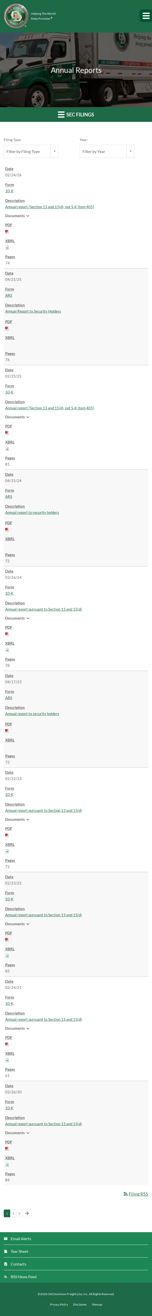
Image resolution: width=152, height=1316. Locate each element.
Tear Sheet (19, 1251)
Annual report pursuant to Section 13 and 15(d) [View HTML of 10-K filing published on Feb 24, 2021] (43, 1019)
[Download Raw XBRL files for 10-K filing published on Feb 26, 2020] (7, 1164)
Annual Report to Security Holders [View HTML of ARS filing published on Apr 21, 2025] (33, 311)
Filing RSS (135, 1194)
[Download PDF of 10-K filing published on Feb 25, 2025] (7, 432)
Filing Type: (12, 140)
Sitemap (97, 1304)
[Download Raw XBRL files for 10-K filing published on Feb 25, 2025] (7, 448)
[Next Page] (26, 1214)
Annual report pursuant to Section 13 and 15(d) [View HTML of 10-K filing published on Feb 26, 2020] (43, 1123)
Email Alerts (21, 1238)
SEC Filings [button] (76, 114)
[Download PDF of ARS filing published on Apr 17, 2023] (7, 730)
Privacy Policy (59, 1304)
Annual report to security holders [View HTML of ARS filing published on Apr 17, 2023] (32, 713)
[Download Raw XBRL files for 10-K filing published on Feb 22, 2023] (7, 850)
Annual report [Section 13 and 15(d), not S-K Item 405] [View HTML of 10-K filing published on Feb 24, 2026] (49, 206)
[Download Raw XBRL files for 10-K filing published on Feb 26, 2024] (7, 649)
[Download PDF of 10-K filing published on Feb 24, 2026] (7, 231)
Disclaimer (80, 1304)
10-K (9, 191)
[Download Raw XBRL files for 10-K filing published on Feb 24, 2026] (7, 247)
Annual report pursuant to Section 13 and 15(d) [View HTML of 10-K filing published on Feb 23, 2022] (43, 915)
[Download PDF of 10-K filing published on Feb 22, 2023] (7, 834)
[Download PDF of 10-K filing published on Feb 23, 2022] (7, 939)
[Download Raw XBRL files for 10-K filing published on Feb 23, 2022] (7, 955)
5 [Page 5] (20, 1215)
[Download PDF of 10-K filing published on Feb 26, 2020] (7, 1148)
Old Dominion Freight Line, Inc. (68, 1294)
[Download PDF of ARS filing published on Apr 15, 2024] (7, 529)
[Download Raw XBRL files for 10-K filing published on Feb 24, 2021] (7, 1059)
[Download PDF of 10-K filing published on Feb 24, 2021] (7, 1043)
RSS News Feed (24, 1276)
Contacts (18, 1264)
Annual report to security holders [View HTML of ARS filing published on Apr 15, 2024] (32, 512)
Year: (84, 140)
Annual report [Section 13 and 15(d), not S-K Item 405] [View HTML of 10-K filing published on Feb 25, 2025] (49, 408)
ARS (8, 295)
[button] (146, 15)
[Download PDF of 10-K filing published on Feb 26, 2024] (7, 633)
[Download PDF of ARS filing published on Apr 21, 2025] (7, 328)
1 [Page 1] (8, 1215)
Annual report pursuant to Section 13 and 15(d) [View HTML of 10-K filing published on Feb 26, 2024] (43, 609)
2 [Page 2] (14, 1215)
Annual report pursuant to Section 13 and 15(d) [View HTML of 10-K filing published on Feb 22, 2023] (43, 810)
